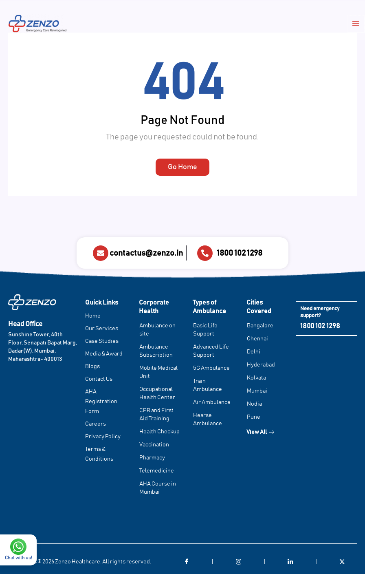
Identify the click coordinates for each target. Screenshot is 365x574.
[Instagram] (238, 562)
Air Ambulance (212, 402)
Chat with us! (18, 533)
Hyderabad (261, 365)
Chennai (257, 339)
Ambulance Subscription (156, 351)
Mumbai (257, 391)
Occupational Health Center (157, 393)
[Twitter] (342, 562)
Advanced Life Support (211, 351)
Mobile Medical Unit (158, 372)
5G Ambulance (211, 368)
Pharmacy (152, 458)
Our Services (101, 328)
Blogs (92, 366)
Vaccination (154, 445)
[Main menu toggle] (357, 24)
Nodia (254, 404)
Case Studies (102, 341)
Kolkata (256, 378)
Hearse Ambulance (207, 419)
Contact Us (98, 379)
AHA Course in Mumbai (157, 488)
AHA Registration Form (101, 401)
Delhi (253, 352)
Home (93, 316)
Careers (95, 424)
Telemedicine (156, 471)
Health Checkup (159, 432)
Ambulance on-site (158, 330)
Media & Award (104, 354)
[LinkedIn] (290, 562)
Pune (253, 417)
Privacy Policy (103, 436)
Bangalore (260, 326)
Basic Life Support (205, 330)
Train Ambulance (207, 385)
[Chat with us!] (18, 522)
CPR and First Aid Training (156, 415)
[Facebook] (186, 562)
